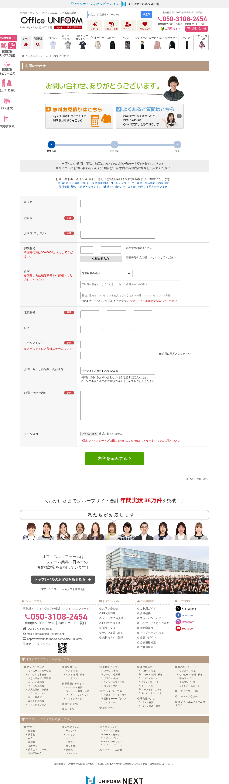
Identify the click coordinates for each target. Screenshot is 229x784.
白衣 (30, 744)
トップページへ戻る (152, 638)
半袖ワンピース (187, 684)
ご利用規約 (146, 652)
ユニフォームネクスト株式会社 (67, 594)
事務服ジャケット (74, 689)
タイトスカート (149, 691)
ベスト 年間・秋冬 (75, 680)
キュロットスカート (152, 699)
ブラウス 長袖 (111, 684)
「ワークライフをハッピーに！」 (95, 3)
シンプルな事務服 (37, 680)
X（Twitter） (189, 614)
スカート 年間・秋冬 (152, 680)
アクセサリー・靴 (188, 696)
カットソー (71, 714)
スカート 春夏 (149, 676)
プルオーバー (110, 708)
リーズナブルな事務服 (39, 676)
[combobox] (114, 14)
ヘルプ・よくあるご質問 (154, 628)
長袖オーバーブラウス (115, 704)
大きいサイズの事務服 (39, 684)
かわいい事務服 (36, 687)
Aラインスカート (150, 687)
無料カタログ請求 (112, 643)
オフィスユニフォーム (61, 562)
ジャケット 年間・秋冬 (77, 697)
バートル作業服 (112, 736)
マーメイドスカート (152, 695)
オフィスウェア (35, 672)
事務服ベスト (72, 672)
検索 (146, 14)
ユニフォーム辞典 (112, 755)
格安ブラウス (110, 691)
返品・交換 (108, 633)
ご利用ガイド (148, 614)
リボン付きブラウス (114, 687)
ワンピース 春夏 (187, 676)
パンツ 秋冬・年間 (151, 712)
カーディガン (72, 709)
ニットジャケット (75, 704)
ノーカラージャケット (77, 700)
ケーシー (70, 744)
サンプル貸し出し (112, 638)
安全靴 (69, 755)
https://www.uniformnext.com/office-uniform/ (54, 644)
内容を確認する (112, 464)
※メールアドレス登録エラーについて (48, 348)
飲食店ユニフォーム (38, 755)
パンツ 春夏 (147, 708)
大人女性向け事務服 (38, 695)
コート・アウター (188, 702)
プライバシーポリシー (153, 623)
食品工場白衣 (35, 759)
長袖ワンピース (187, 687)
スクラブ (70, 740)
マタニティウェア (37, 710)
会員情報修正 (148, 648)
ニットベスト (73, 684)
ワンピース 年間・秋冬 (191, 680)
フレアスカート (149, 684)
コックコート (73, 751)
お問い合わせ (196, 28)
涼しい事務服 (35, 702)
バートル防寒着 (112, 740)
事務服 (31, 748)
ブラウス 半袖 (111, 676)
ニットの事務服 (36, 706)
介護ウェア (33, 751)
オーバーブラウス (112, 696)
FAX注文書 (108, 618)
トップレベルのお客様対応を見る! (63, 585)
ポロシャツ (108, 713)
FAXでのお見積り (112, 628)
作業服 (31, 736)
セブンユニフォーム (113, 751)
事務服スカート (148, 672)
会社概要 (145, 618)
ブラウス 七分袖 (112, 680)
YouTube (187, 634)
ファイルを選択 (89, 439)
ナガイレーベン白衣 (113, 747)
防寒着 (31, 740)
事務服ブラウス (111, 672)
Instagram (188, 627)
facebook (187, 621)
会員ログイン (148, 643)
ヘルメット (71, 759)
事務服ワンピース (188, 672)
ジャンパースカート (189, 691)
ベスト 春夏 (72, 676)
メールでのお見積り (114, 623)
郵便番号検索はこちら (139, 248)
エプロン (70, 748)
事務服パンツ (147, 704)
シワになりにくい (37, 699)
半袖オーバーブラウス (115, 700)
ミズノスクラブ (111, 744)
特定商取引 (146, 633)
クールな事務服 (36, 691)
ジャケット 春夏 (74, 693)
